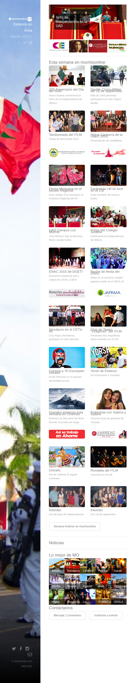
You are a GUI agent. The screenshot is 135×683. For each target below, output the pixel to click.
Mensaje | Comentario (67, 615)
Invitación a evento (106, 615)
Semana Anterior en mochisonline (75, 526)
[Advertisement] (92, 650)
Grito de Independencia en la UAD (71, 21)
